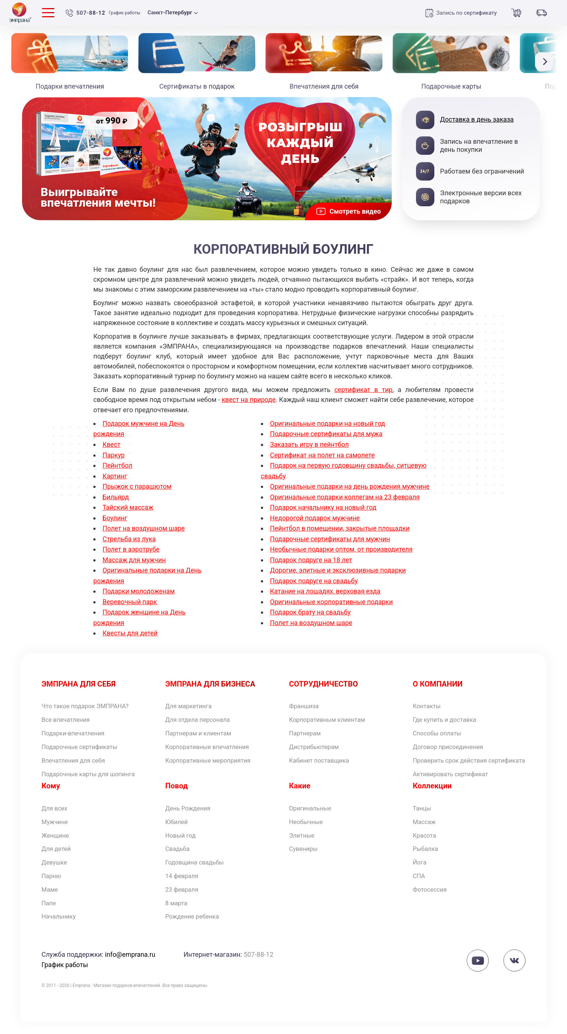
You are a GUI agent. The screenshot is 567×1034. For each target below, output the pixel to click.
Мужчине (56, 829)
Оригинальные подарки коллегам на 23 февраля (346, 505)
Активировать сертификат (454, 780)
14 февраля (183, 886)
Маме (50, 900)
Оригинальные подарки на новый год (328, 423)
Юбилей (177, 829)
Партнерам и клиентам (201, 730)
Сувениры (304, 858)
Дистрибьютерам (316, 744)
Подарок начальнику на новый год (324, 515)
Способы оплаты (439, 730)
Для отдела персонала (200, 716)
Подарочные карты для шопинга (92, 772)
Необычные (307, 829)
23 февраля (183, 900)
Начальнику (60, 929)
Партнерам (306, 730)
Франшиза (305, 701)
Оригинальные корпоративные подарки (332, 608)
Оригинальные (312, 815)
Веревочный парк (130, 597)
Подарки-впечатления (76, 730)
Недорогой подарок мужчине (315, 526)
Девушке (55, 872)
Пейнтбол (118, 464)
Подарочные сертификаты (83, 744)
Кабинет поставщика (322, 758)
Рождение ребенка (194, 929)
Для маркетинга (190, 701)
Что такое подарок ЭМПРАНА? (89, 701)
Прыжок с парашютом (137, 484)
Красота (425, 844)
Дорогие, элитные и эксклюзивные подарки (339, 577)
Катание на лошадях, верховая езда (326, 597)
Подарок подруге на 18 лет (311, 566)
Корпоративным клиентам (330, 716)
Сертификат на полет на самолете (323, 453)
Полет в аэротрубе (131, 546)
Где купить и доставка (447, 716)
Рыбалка (426, 858)
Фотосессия (431, 900)
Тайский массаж (128, 505)
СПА (419, 886)
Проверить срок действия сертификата (453, 762)
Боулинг (115, 515)
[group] (207, 158)
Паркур (114, 453)
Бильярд (116, 495)
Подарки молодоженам (139, 587)
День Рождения (190, 815)
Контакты (428, 701)
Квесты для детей (130, 628)
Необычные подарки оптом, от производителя (342, 556)
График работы (125, 12)
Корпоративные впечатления (210, 744)
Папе (49, 915)
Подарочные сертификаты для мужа (327, 433)
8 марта (177, 915)
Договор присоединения (451, 744)
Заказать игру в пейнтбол (310, 443)
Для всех (56, 815)
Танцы (423, 815)
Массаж (425, 829)
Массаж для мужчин (134, 556)
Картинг (115, 474)
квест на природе (249, 399)
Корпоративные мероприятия (211, 758)
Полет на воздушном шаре (144, 526)
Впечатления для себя (76, 758)
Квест (112, 443)
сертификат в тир (363, 389)
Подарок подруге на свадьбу (314, 587)
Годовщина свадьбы (197, 872)
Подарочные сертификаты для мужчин (331, 546)
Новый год (181, 844)
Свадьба (178, 858)
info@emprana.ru (130, 967)
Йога (420, 872)
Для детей (57, 858)
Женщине (56, 844)
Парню (52, 886)
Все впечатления (68, 716)
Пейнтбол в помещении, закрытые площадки (341, 535)
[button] (546, 61)
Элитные (303, 844)
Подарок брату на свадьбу (311, 618)
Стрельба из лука (130, 535)
